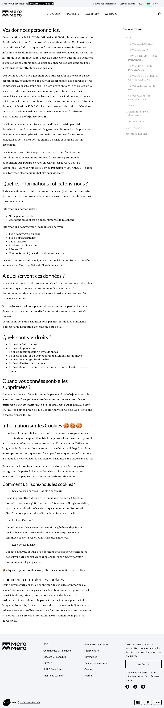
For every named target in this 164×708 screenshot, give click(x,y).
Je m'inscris (143, 664)
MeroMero (92, 13)
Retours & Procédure (54, 656)
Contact (88, 669)
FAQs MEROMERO (141, 43)
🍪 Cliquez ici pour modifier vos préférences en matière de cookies (43, 570)
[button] (7, 702)
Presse (130, 105)
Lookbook (111, 13)
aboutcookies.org (63, 589)
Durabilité (73, 13)
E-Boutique (54, 13)
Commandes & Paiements (57, 650)
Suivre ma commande (104, 3)
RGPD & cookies (52, 669)
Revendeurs (90, 656)
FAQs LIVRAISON (140, 49)
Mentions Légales (137, 133)
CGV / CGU (133, 127)
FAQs (129, 37)
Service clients (127, 3)
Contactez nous (135, 121)
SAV (141, 3)
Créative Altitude (30, 702)
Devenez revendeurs (95, 662)
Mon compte (91, 650)
